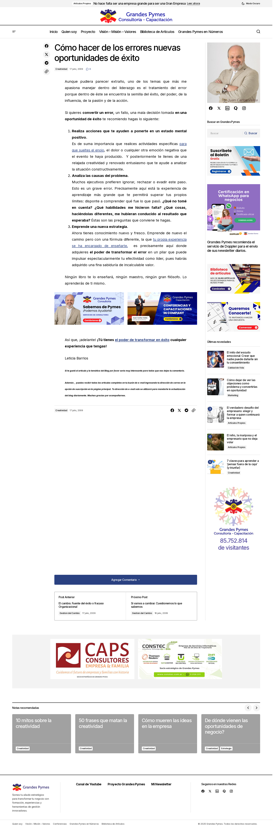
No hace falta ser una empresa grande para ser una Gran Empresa (139, 3)
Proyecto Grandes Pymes (127, 784)
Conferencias (60, 824)
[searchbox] (224, 133)
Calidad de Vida (236, 367)
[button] (251, 3)
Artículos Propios (82, 3)
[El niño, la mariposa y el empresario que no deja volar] (215, 442)
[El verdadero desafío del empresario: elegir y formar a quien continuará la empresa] (215, 414)
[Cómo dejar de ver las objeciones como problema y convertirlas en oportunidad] (215, 386)
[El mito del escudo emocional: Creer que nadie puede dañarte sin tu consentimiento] (215, 359)
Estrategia (226, 748)
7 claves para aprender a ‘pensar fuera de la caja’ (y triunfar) (243, 464)
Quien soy (17, 824)
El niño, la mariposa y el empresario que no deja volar (242, 439)
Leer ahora (193, 3)
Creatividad (61, 69)
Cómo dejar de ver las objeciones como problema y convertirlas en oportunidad (242, 385)
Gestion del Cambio (73, 613)
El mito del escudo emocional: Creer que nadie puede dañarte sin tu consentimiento (242, 357)
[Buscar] (251, 133)
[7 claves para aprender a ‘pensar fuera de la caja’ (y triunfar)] (215, 467)
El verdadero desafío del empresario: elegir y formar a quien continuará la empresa (243, 413)
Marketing (233, 395)
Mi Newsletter (163, 784)
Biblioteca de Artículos (113, 824)
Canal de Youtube (89, 784)
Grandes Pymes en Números (84, 824)
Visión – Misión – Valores (37, 824)
